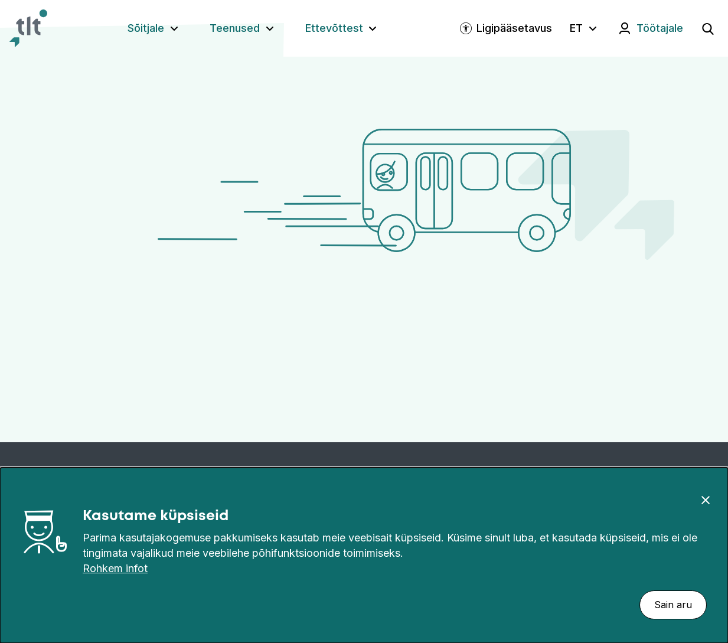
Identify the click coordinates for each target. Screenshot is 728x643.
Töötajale (659, 28)
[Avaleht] (28, 28)
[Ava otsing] (708, 28)
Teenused (235, 28)
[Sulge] (705, 499)
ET (576, 28)
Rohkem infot (115, 568)
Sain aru (673, 605)
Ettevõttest (334, 28)
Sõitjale (146, 28)
